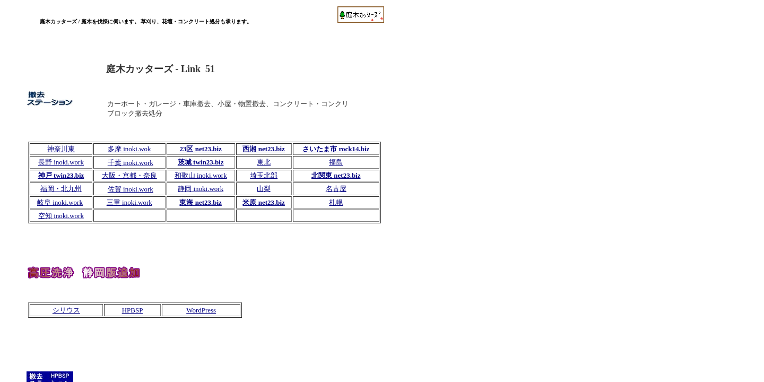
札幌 (336, 202)
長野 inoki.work (61, 162)
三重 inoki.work (129, 202)
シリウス (66, 310)
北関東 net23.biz (335, 175)
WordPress (201, 310)
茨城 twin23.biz (201, 162)
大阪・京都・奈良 (129, 175)
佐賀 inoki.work (130, 189)
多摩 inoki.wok (129, 149)
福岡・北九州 (61, 189)
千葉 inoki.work (130, 163)
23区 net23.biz (200, 149)
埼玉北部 (263, 175)
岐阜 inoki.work (60, 202)
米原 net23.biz (263, 202)
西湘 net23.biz (263, 149)
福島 (336, 162)
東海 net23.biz (200, 202)
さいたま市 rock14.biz (335, 149)
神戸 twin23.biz (61, 175)
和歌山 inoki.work (201, 175)
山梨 (264, 189)
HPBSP (132, 310)
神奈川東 (61, 149)
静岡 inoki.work (200, 189)
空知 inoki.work (61, 216)
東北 (264, 162)
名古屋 (336, 189)
